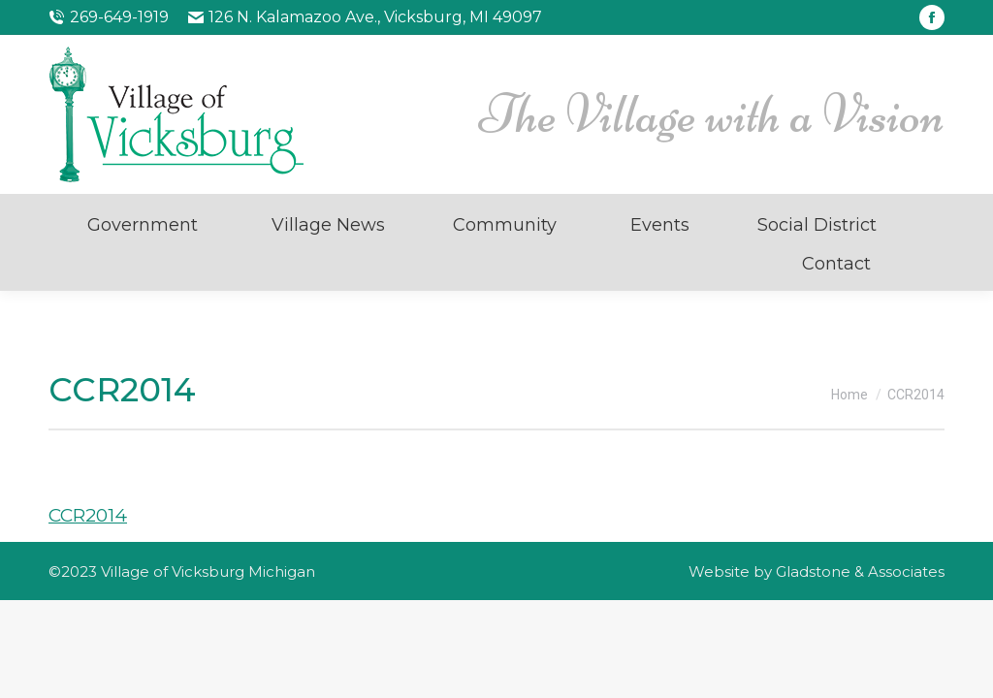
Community (505, 225)
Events (659, 225)
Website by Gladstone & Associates (817, 571)
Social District (817, 225)
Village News (328, 225)
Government (142, 225)
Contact (836, 263)
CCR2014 (87, 515)
